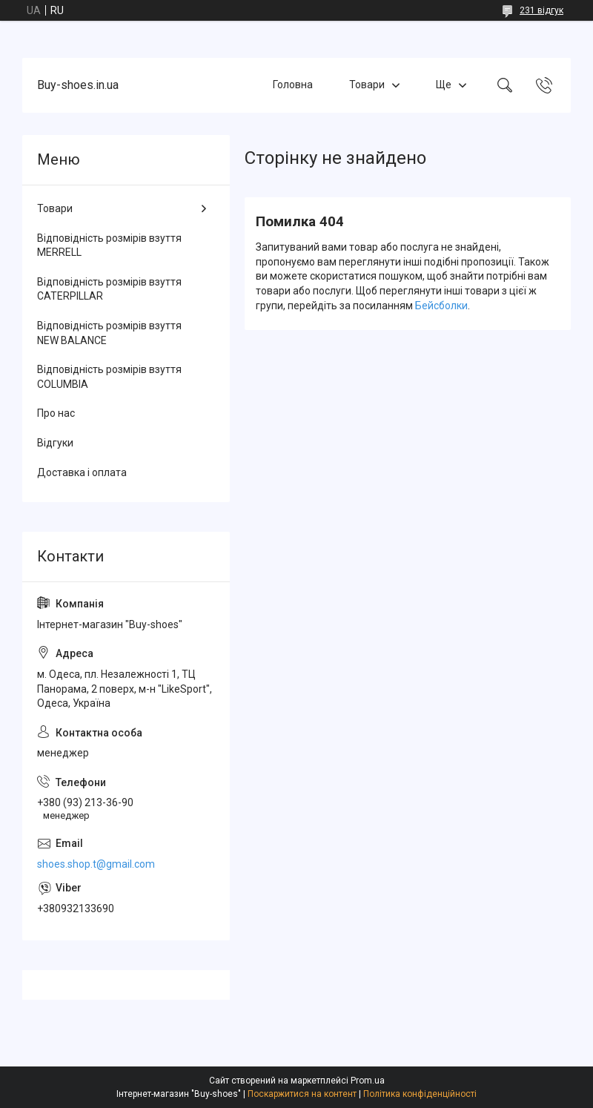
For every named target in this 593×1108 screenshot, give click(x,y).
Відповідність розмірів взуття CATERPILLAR (109, 289)
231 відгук (541, 10)
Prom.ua (368, 1080)
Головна (293, 84)
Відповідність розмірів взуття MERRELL (109, 245)
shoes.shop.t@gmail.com (96, 864)
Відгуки (55, 443)
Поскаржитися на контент (302, 1094)
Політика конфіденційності (420, 1094)
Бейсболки (441, 305)
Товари (367, 84)
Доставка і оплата (82, 472)
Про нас (56, 413)
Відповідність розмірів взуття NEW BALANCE (109, 333)
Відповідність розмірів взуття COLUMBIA (109, 376)
